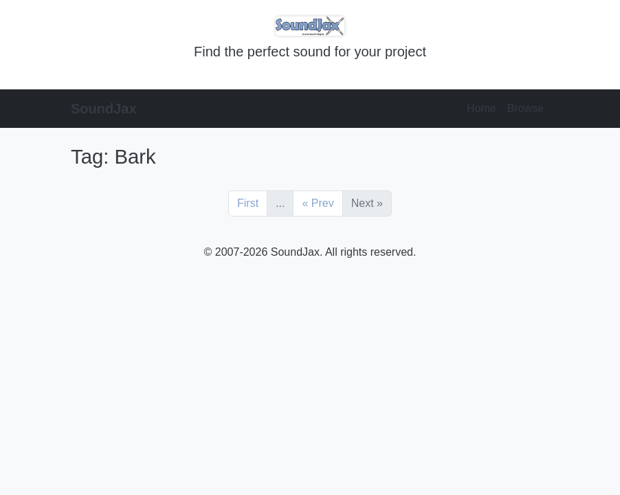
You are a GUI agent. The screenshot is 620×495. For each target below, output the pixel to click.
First (247, 203)
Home (481, 108)
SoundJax (104, 108)
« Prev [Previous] (317, 203)
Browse (525, 108)
